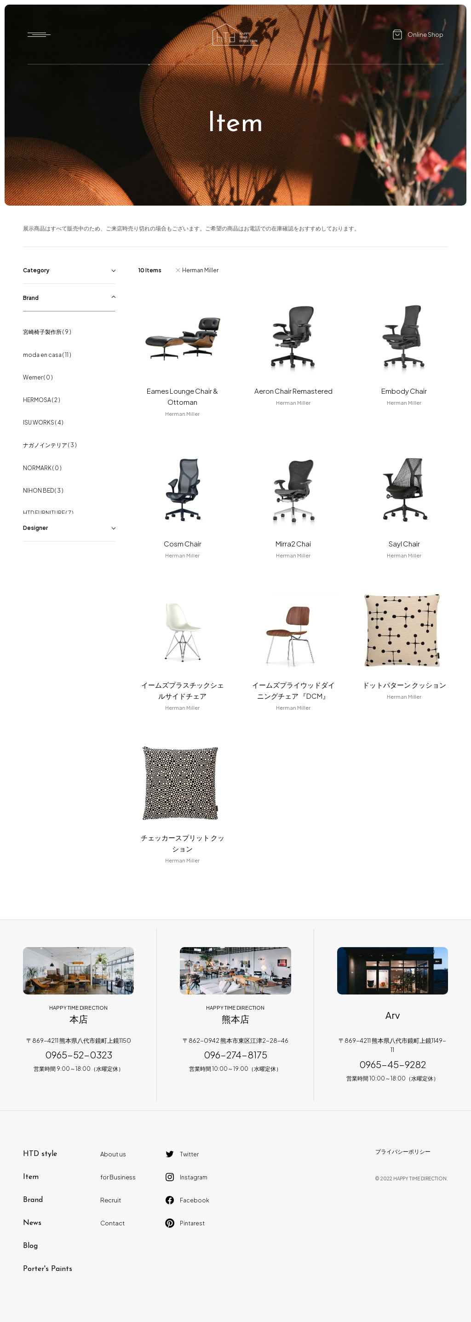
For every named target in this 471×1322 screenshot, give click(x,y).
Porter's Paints (47, 1269)
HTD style (40, 1154)
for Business (118, 1177)
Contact (112, 1223)
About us (113, 1154)
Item (31, 1177)
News (32, 1223)
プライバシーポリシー (403, 1151)
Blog (30, 1246)
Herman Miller (200, 270)
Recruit (110, 1200)
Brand (33, 1200)
